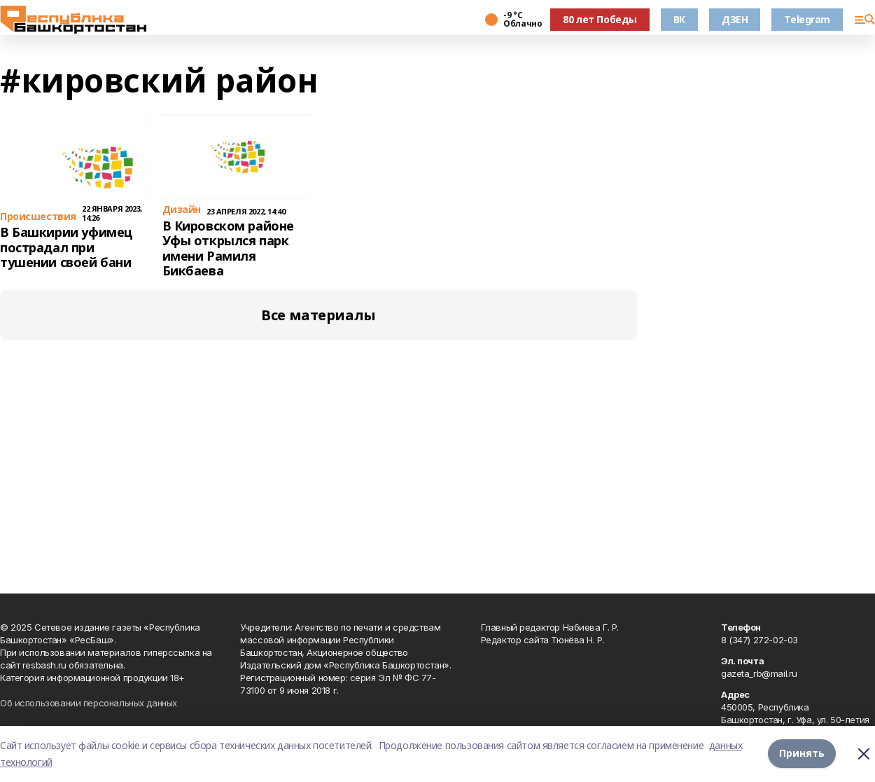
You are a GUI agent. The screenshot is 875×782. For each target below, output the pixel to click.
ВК (679, 19)
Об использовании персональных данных (88, 702)
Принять (802, 753)
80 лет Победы (600, 19)
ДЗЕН (735, 19)
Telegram (807, 19)
